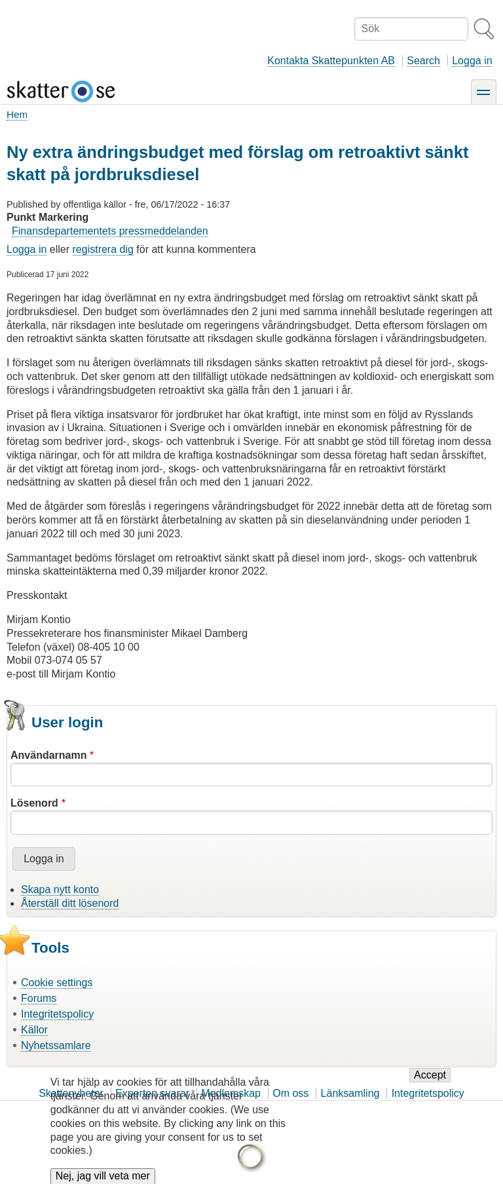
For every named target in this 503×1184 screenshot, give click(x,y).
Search (423, 60)
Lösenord (34, 803)
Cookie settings (56, 982)
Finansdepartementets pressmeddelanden (110, 231)
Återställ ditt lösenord (70, 903)
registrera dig (103, 249)
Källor (34, 1029)
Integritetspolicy (57, 1014)
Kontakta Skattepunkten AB (331, 60)
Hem (17, 114)
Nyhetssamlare (56, 1045)
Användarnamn (48, 755)
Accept (430, 1082)
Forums (38, 998)
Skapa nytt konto (60, 889)
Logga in (472, 60)
